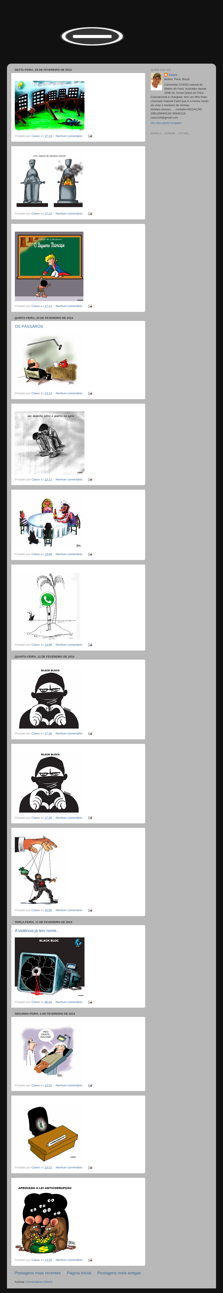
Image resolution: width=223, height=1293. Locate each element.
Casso (173, 74)
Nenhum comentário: (70, 136)
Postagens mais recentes (38, 1273)
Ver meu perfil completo (166, 123)
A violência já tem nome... (37, 931)
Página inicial (79, 1273)
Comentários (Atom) (39, 1281)
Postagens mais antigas (119, 1273)
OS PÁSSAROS (29, 326)
